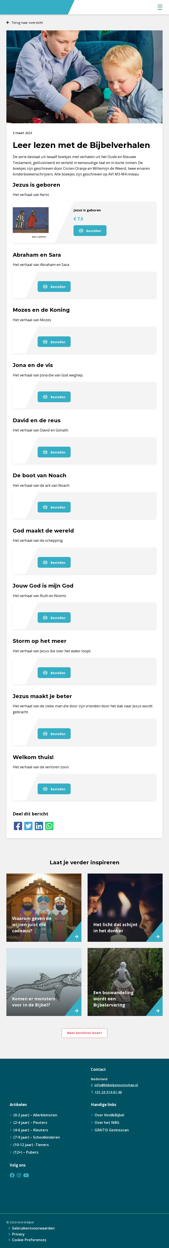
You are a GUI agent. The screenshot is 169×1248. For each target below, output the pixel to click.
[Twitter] (28, 826)
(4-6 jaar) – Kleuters (30, 1129)
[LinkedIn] (39, 826)
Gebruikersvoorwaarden (33, 1228)
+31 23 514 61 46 (108, 1092)
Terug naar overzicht (27, 22)
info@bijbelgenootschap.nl (116, 1085)
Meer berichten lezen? (84, 1033)
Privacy (18, 1234)
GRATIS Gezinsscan (112, 1129)
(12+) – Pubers (26, 1152)
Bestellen (90, 231)
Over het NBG (107, 1122)
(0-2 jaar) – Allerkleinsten (35, 1114)
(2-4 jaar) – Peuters (30, 1122)
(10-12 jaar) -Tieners (31, 1144)
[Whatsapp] (49, 826)
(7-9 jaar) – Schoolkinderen (36, 1137)
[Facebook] (18, 826)
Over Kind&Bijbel (109, 1114)
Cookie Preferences (29, 1240)
